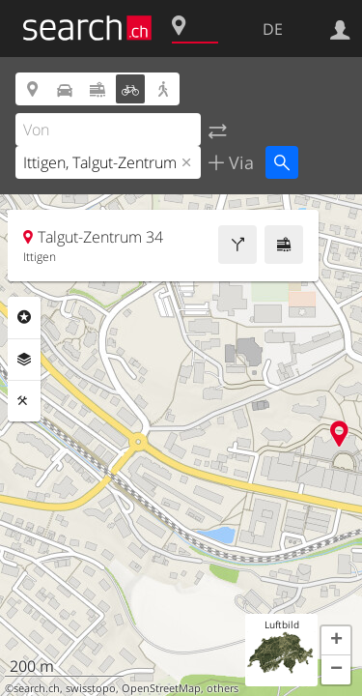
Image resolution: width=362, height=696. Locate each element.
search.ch (37, 688)
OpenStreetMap (161, 688)
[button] (335, 640)
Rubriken (24, 317)
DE (273, 29)
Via (239, 162)
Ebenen (24, 359)
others (222, 688)
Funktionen (24, 401)
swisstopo (91, 688)
